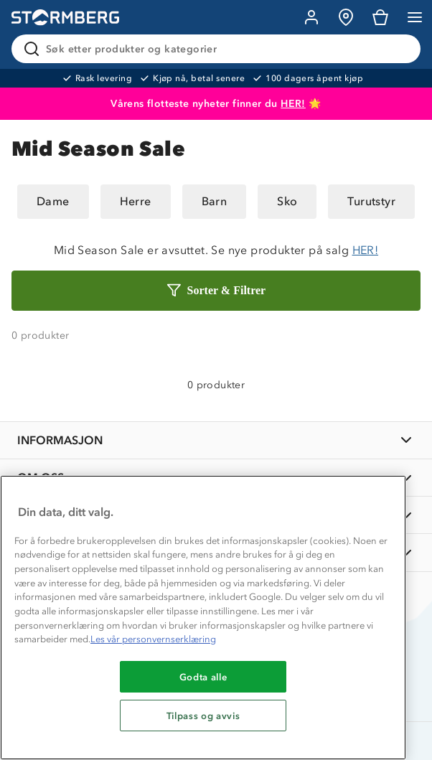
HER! (293, 104)
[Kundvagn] (380, 17)
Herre (135, 201)
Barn (214, 201)
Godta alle (203, 676)
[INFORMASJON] (216, 440)
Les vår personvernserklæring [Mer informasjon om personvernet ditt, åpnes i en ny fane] (153, 639)
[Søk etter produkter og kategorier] (219, 48)
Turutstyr (371, 201)
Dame (53, 201)
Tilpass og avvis (203, 715)
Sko (287, 201)
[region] (203, 617)
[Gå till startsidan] (65, 17)
